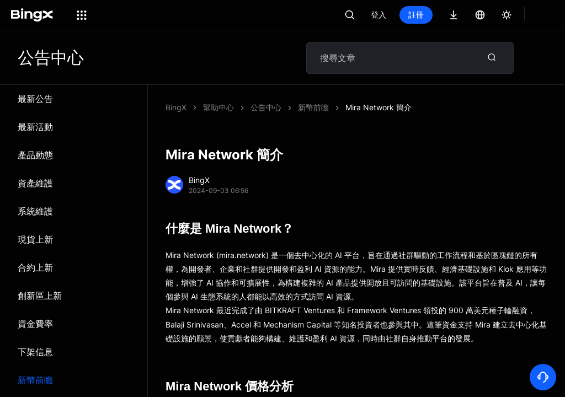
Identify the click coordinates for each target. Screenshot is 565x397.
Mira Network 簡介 (283, 107)
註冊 (453, 14)
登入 (416, 14)
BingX (176, 107)
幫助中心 (218, 107)
